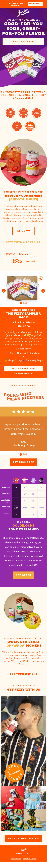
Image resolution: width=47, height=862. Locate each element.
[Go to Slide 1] (21, 303)
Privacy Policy (16, 859)
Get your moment (23, 674)
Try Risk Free (35, 4)
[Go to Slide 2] (24, 303)
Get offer (23, 575)
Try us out (23, 230)
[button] (23, 289)
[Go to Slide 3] (26, 303)
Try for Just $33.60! (23, 838)
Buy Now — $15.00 (23, 368)
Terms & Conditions (29, 859)
